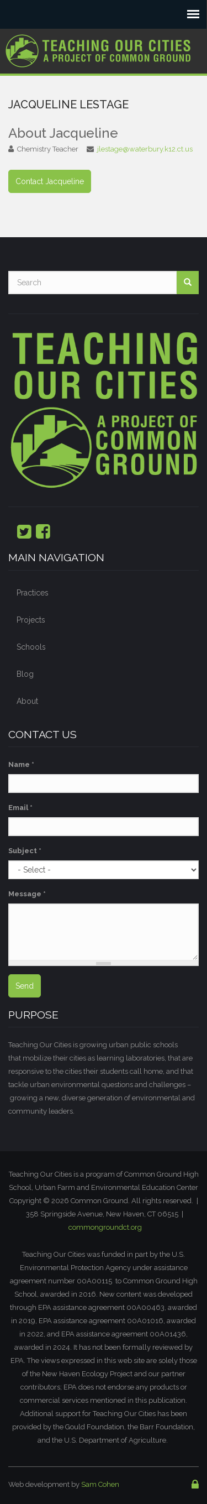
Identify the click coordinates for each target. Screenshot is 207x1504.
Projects (31, 619)
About (27, 701)
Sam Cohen (100, 1484)
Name (21, 764)
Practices (33, 592)
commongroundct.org (105, 1227)
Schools (31, 647)
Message (27, 894)
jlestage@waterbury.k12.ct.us (145, 149)
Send (24, 985)
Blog (25, 674)
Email (20, 807)
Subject (24, 851)
